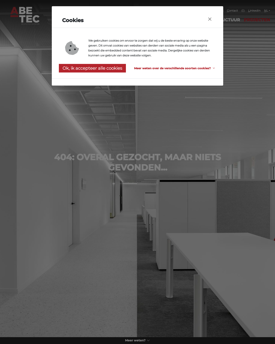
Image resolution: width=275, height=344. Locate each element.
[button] (175, 68)
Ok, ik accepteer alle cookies (92, 68)
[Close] (209, 19)
